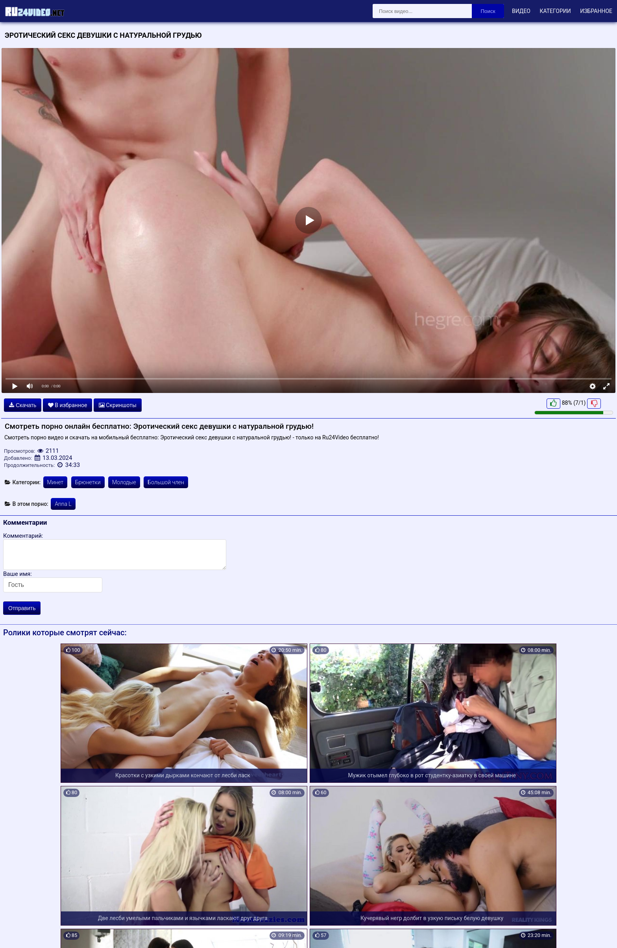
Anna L (63, 504)
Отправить (21, 608)
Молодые (124, 482)
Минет (55, 482)
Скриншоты (118, 405)
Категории (555, 11)
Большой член (166, 482)
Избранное (596, 11)
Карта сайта (17, 933)
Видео (521, 11)
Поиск (488, 11)
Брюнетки (88, 482)
